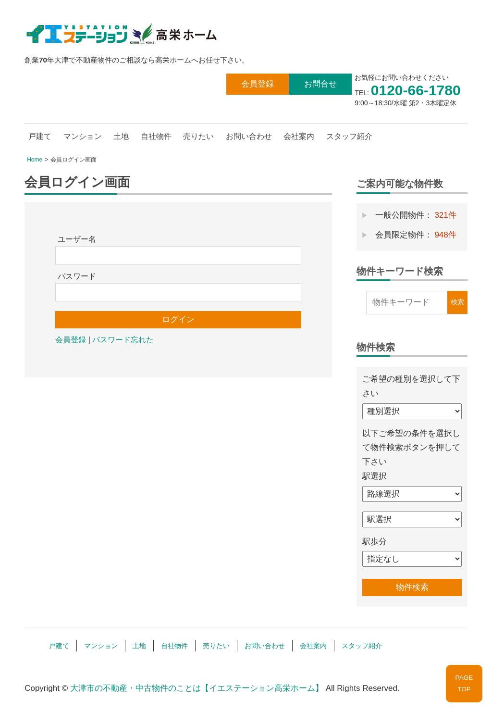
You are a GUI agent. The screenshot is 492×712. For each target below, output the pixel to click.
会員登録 (257, 83)
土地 (121, 136)
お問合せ (320, 83)
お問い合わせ (249, 136)
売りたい (198, 136)
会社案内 (298, 136)
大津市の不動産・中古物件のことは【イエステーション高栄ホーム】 (196, 688)
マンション (82, 136)
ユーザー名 (77, 239)
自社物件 (156, 136)
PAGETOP (464, 683)
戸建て (39, 136)
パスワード (77, 276)
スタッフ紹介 (349, 136)
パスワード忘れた (123, 340)
